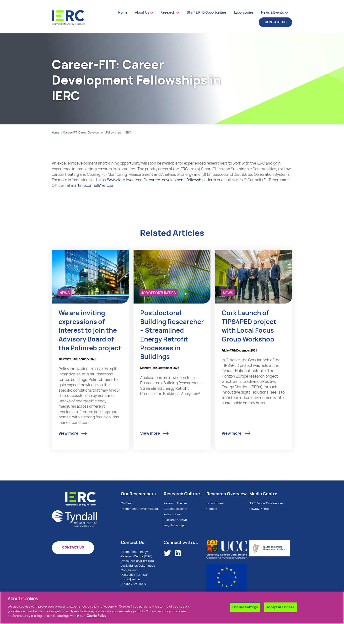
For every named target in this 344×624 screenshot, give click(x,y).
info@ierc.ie (132, 579)
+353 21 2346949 (135, 583)
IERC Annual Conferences (266, 503)
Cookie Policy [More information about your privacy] (96, 617)
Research (168, 12)
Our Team (127, 503)
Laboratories (243, 12)
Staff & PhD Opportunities (206, 12)
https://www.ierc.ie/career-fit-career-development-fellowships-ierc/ (156, 180)
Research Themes (175, 503)
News (64, 293)
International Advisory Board (139, 508)
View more (68, 433)
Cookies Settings (245, 608)
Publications (172, 514)
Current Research (175, 508)
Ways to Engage (174, 525)
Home (122, 12)
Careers (211, 508)
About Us (142, 12)
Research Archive (175, 519)
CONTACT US (275, 22)
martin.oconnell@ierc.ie (92, 185)
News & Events (272, 12)
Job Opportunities (158, 293)
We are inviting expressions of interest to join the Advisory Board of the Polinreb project (90, 331)
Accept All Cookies (280, 608)
